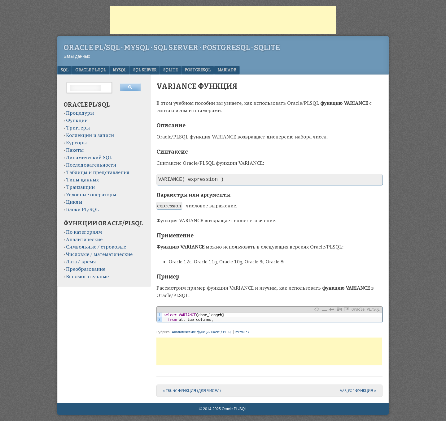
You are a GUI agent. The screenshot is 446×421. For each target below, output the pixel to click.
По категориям (84, 231)
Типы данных (82, 179)
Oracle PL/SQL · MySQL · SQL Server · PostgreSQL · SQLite (171, 47)
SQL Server (144, 70)
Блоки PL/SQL (82, 209)
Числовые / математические (99, 254)
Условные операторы (91, 194)
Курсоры (76, 142)
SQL (64, 70)
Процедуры (80, 112)
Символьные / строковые (96, 246)
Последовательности (91, 164)
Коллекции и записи (90, 135)
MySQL (119, 70)
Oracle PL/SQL (90, 70)
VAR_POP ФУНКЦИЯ (358, 390)
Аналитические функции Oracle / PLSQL (202, 332)
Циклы (74, 201)
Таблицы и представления (97, 172)
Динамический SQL (89, 157)
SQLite (170, 70)
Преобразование (85, 269)
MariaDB (226, 70)
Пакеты (75, 150)
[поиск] (85, 88)
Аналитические (84, 239)
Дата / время (81, 261)
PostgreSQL (198, 70)
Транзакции (80, 187)
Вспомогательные (87, 276)
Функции (77, 120)
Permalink (242, 332)
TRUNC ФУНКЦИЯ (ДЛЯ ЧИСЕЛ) (192, 390)
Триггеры (78, 127)
